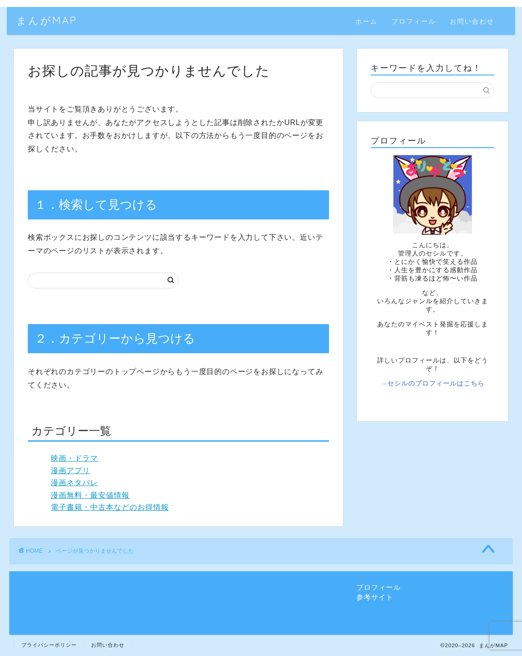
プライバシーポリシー (49, 645)
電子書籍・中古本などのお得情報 (110, 507)
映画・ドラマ (74, 458)
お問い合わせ (472, 21)
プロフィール (414, 21)
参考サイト (374, 597)
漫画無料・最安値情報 (90, 495)
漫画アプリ (70, 471)
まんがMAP (46, 20)
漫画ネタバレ (74, 483)
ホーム (366, 21)
